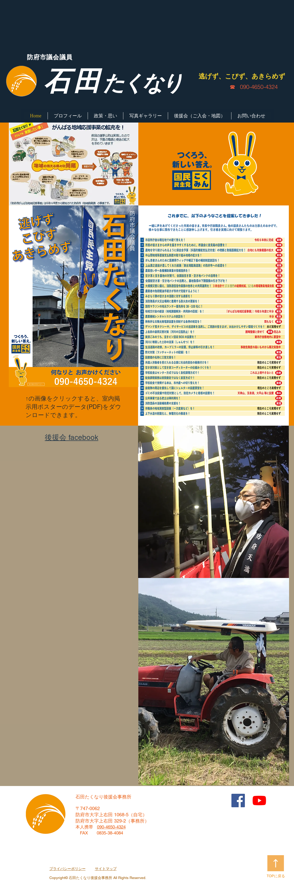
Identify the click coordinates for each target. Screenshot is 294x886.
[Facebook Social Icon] (238, 800)
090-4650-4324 (259, 86)
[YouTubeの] (259, 800)
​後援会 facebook (71, 437)
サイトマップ (106, 869)
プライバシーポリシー (67, 869)
